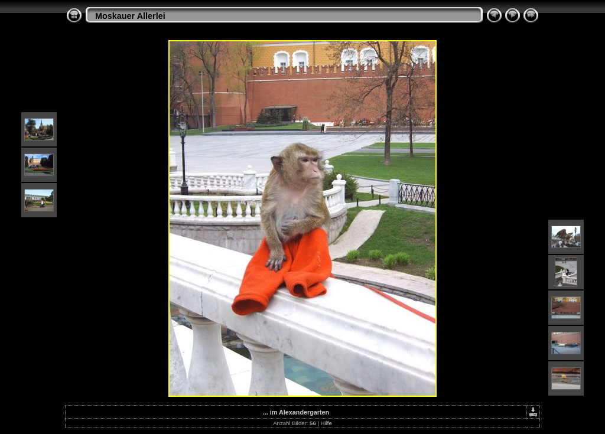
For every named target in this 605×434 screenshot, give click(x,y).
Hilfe (326, 423)
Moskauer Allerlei (130, 16)
